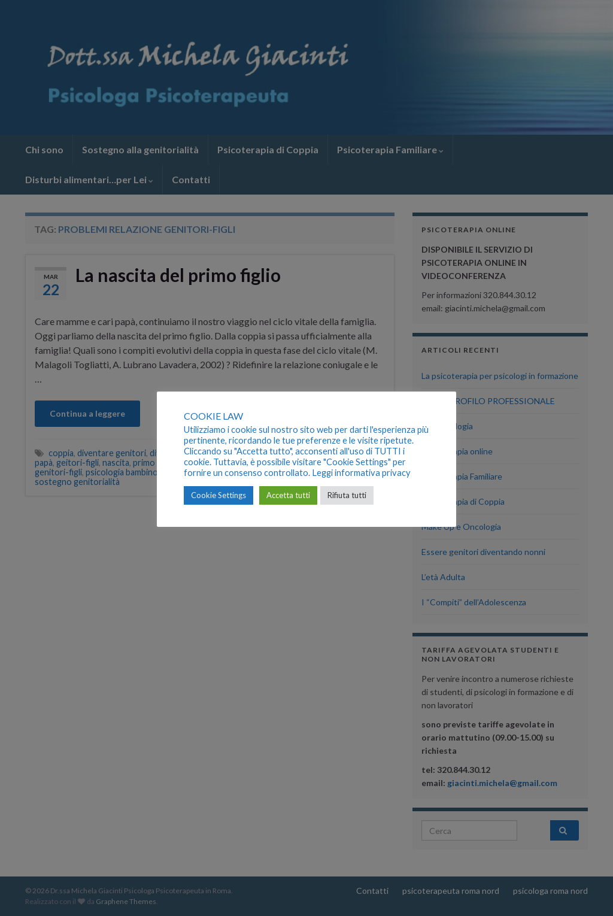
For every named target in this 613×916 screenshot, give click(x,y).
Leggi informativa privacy (361, 473)
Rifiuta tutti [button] (346, 495)
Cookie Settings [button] (218, 495)
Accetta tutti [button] (288, 495)
